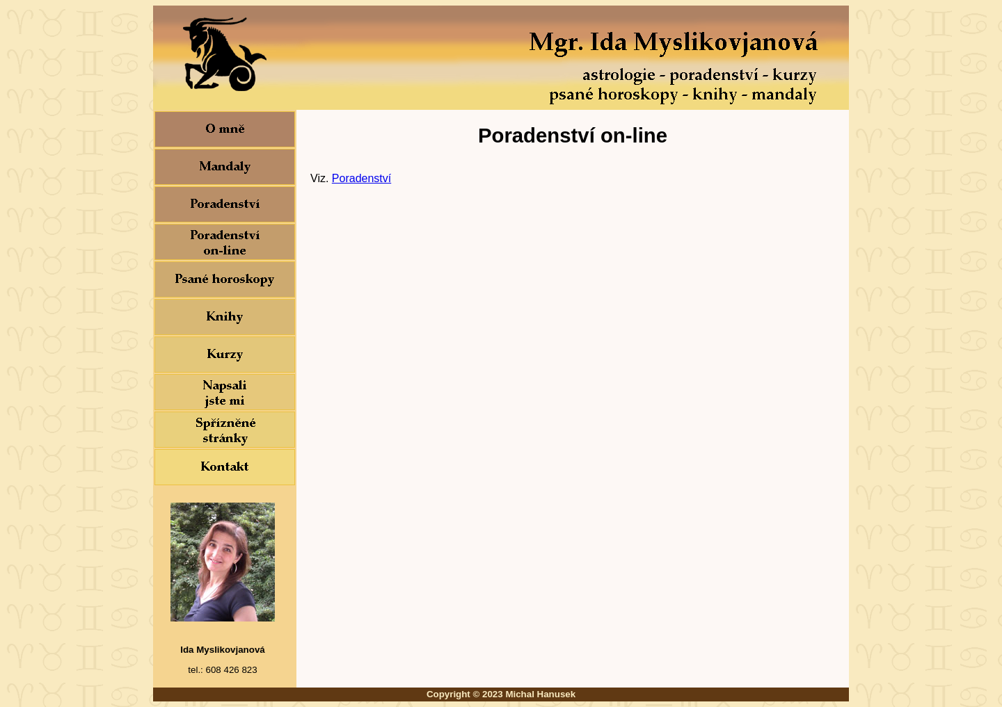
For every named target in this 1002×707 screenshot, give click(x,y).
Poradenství (361, 178)
